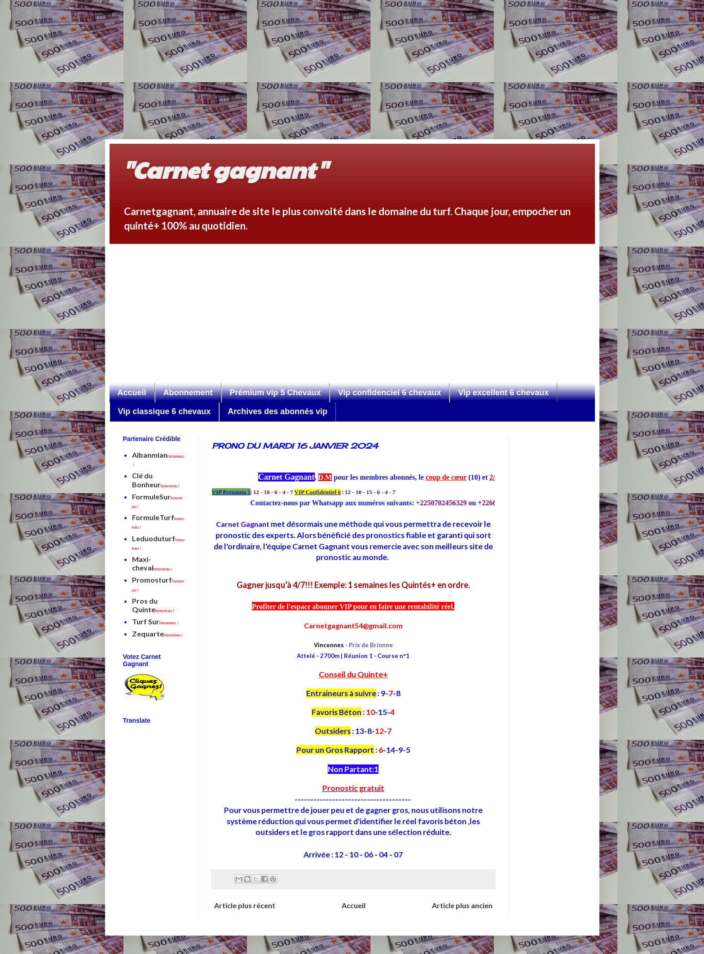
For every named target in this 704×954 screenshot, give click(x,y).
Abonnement (188, 392)
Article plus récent (244, 905)
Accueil (132, 392)
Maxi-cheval (152, 563)
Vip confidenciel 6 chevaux (389, 392)
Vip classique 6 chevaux (164, 411)
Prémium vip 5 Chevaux (275, 392)
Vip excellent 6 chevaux (503, 392)
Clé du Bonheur (156, 479)
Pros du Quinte (153, 605)
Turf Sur (155, 621)
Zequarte (157, 633)
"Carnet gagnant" (225, 169)
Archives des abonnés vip (277, 411)
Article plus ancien (462, 905)
